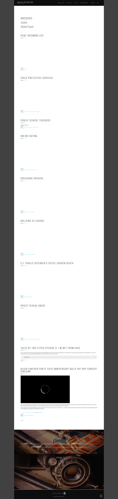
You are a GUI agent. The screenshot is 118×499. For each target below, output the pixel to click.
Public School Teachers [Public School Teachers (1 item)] (44, 447)
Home (59, 462)
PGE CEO (25, 69)
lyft (26, 212)
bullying (25, 127)
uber (33, 212)
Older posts (22, 420)
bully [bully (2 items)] (26, 443)
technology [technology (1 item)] (67, 447)
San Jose (39, 111)
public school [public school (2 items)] (36, 446)
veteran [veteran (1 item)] (82, 447)
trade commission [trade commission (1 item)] (77, 447)
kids (34, 111)
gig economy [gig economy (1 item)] (62, 443)
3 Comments (22, 361)
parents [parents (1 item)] (87, 443)
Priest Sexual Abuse (33, 305)
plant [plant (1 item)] (92, 443)
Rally (27, 415)
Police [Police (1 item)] (94, 443)
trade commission (34, 169)
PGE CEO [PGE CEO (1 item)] (90, 443)
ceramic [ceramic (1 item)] (38, 443)
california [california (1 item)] (32, 443)
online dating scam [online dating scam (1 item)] (83, 443)
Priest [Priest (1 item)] (95, 443)
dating (23, 169)
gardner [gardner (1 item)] (60, 443)
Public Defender (27, 296)
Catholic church (24, 339)
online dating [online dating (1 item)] (79, 443)
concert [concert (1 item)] (55, 443)
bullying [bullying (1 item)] (29, 443)
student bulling (33, 254)
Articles (69, 2)
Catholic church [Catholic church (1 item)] (35, 443)
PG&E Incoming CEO (32, 35)
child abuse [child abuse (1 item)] (40, 443)
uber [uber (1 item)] (80, 447)
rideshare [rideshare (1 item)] (50, 447)
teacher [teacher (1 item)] (63, 447)
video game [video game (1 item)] (84, 447)
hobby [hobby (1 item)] (67, 443)
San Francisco (30, 296)
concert (23, 415)
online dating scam (30, 169)
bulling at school (25, 254)
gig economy (24, 212)
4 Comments (22, 416)
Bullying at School (32, 220)
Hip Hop (25, 415)
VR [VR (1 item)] (86, 447)
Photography (84, 2)
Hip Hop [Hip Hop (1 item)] (65, 443)
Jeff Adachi (24, 296)
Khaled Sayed (39, 412)
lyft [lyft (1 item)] (70, 443)
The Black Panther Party (31, 415)
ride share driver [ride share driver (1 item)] (53, 447)
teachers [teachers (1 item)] (65, 447)
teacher (36, 127)
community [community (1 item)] (52, 443)
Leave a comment (22, 70)
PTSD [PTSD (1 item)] (97, 443)
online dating (25, 169)
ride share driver (29, 212)
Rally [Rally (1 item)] (47, 447)
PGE (23, 69)
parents (36, 111)
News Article (24, 360)
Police (37, 111)
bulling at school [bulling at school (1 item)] (22, 443)
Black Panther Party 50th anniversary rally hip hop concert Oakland (59, 370)
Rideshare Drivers (32, 178)
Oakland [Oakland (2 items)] (74, 443)
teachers (38, 127)
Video (76, 2)
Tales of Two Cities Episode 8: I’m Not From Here (50, 348)
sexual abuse (38, 339)
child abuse (31, 339)
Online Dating (29, 136)
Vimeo (42, 412)
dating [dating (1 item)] (56, 443)
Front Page (61, 2)
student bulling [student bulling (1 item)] (60, 447)
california (24, 111)
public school (27, 127)
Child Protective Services (37, 78)
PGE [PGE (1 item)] (88, 443)
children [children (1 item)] (50, 443)
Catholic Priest (28, 339)
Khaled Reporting (25, 2)
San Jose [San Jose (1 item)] (57, 447)
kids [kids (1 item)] (69, 443)
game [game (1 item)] (58, 443)
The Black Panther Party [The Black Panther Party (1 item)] (72, 447)
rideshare (32, 212)
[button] (98, 3)
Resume (93, 2)
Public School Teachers (35, 120)
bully (23, 127)
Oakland (34, 339)
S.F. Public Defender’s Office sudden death (47, 263)
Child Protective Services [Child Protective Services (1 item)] (45, 443)
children (32, 111)
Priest (36, 339)
